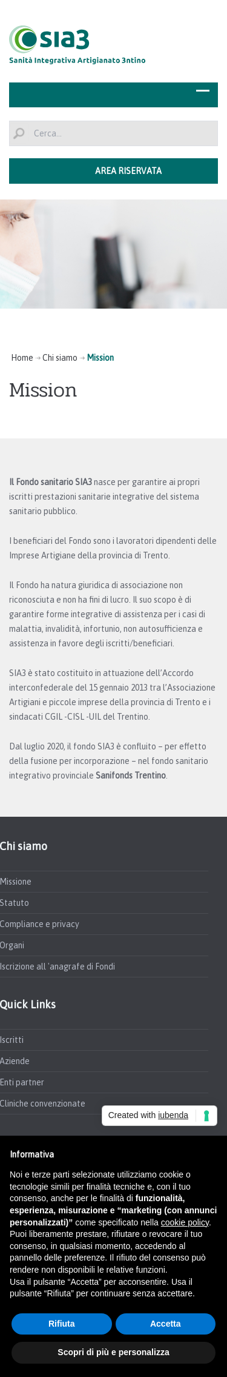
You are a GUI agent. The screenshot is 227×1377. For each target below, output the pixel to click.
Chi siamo (59, 358)
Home (22, 358)
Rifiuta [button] (61, 1323)
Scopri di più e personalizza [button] (113, 1352)
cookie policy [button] (185, 1222)
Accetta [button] (165, 1323)
